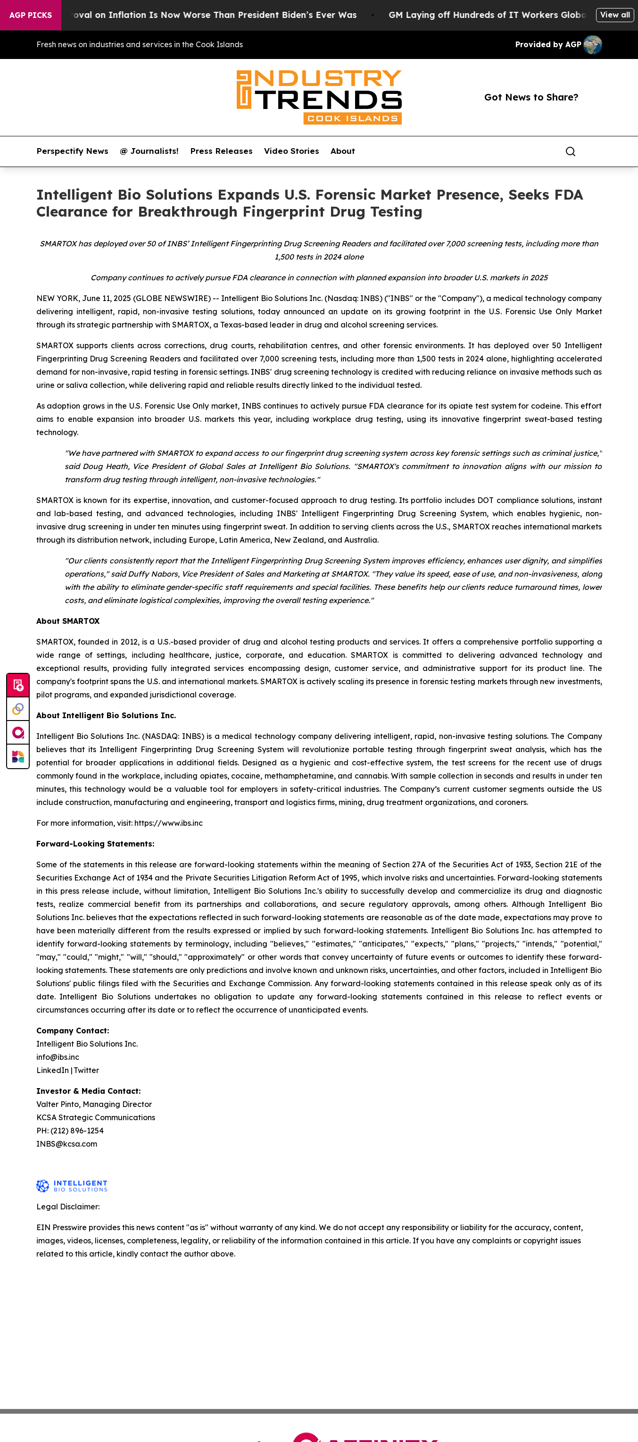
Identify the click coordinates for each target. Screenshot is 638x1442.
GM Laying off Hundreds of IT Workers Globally (501, 14)
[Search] (570, 151)
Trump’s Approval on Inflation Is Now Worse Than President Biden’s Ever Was (194, 14)
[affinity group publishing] (18, 733)
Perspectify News (72, 151)
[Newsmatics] (18, 756)
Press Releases (221, 151)
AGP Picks (30, 15)
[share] (595, 151)
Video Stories (291, 151)
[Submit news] (18, 685)
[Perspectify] (18, 709)
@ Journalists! (149, 151)
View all (615, 14)
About (343, 151)
